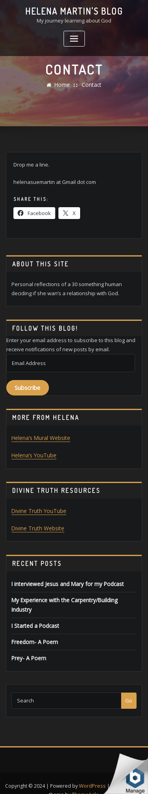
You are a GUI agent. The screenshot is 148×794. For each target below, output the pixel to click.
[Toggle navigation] (74, 38)
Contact (91, 84)
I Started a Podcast (33, 612)
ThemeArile (85, 779)
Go (128, 686)
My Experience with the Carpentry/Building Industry (72, 596)
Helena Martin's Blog (74, 11)
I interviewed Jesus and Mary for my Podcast (64, 580)
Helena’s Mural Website (39, 436)
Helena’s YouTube (33, 453)
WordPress (92, 771)
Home (63, 84)
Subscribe (27, 387)
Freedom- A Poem (32, 628)
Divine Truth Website (36, 526)
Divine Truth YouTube (37, 509)
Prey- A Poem (27, 644)
